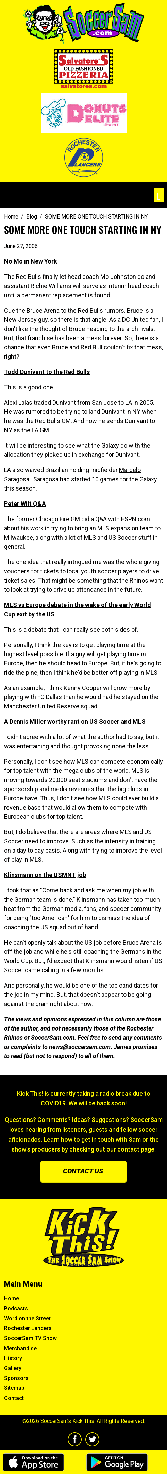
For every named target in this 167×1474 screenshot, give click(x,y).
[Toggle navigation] (159, 195)
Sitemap (14, 1388)
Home (11, 1298)
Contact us (83, 1171)
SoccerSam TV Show (30, 1338)
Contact (14, 1398)
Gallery (12, 1368)
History (13, 1358)
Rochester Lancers (28, 1328)
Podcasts (16, 1308)
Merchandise (20, 1348)
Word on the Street (27, 1318)
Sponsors (16, 1378)
